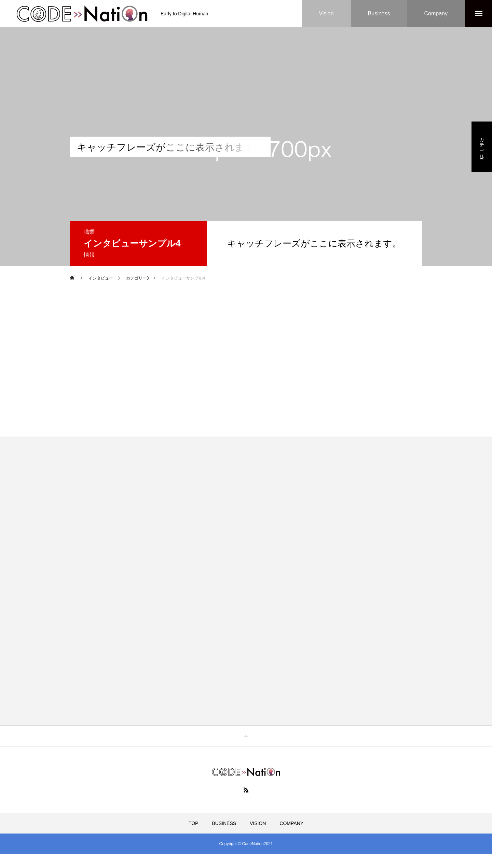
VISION (258, 823)
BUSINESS (224, 823)
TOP (194, 823)
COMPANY (291, 823)
